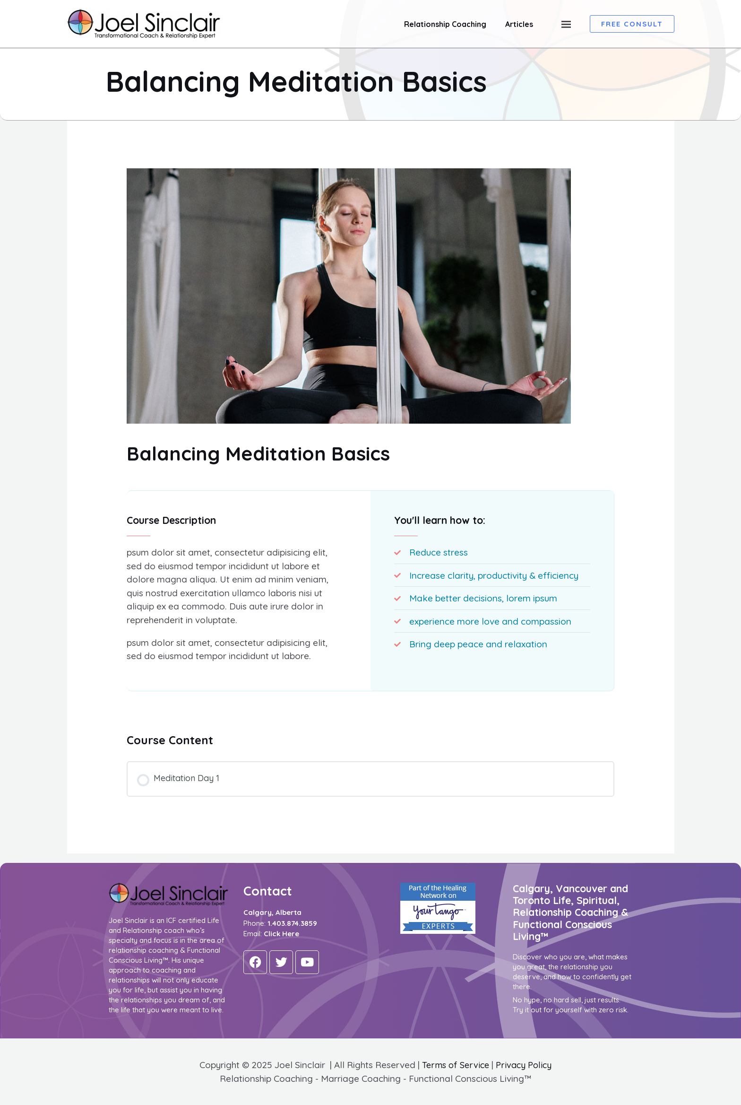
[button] (632, 24)
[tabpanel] (370, 597)
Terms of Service (454, 1065)
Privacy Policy (525, 1065)
